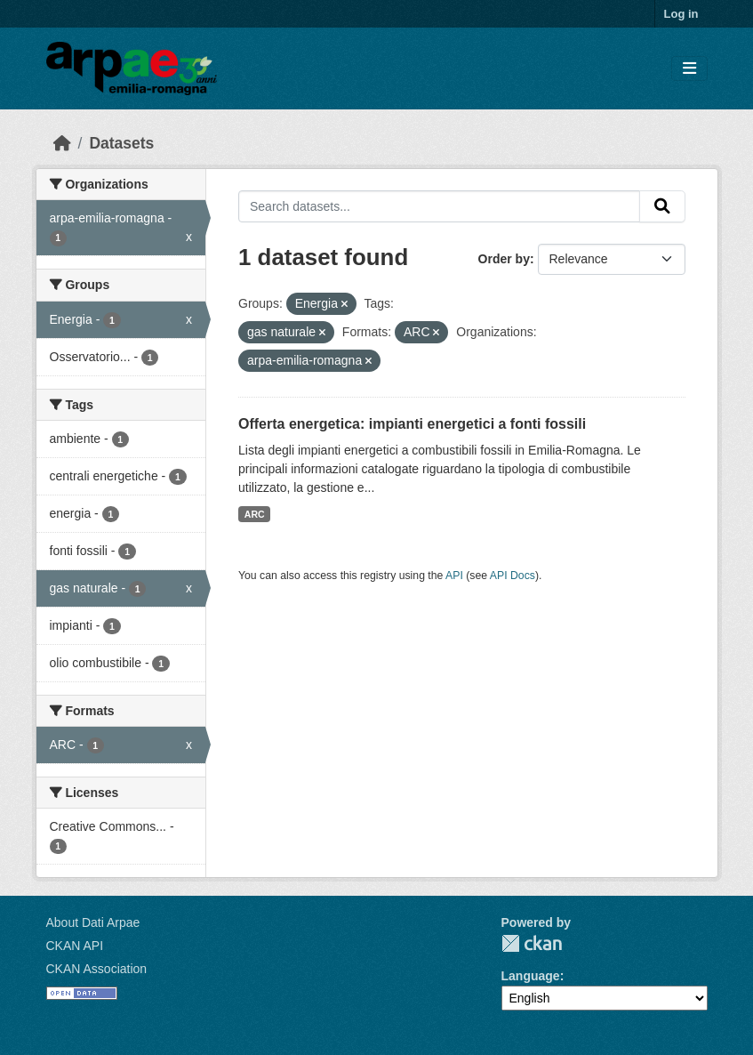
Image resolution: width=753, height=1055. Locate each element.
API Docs (512, 575)
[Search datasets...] (439, 206)
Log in (681, 13)
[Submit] (662, 206)
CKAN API (75, 945)
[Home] (62, 143)
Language (530, 976)
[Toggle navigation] (689, 69)
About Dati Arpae (93, 922)
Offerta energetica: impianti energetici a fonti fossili (412, 423)
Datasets (121, 143)
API (454, 575)
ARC (254, 514)
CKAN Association (97, 969)
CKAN (531, 943)
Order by (504, 259)
